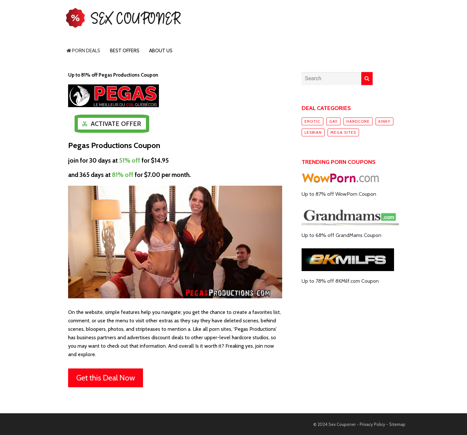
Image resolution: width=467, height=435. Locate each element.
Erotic (312, 121)
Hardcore (358, 121)
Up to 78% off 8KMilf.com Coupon (340, 281)
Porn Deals (83, 51)
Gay (333, 121)
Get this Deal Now (105, 377)
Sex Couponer (342, 424)
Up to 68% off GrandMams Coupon (341, 235)
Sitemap (397, 424)
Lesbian (313, 132)
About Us (161, 51)
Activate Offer (116, 124)
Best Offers (124, 51)
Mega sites (343, 132)
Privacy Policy (372, 424)
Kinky (384, 121)
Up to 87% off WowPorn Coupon (339, 194)
